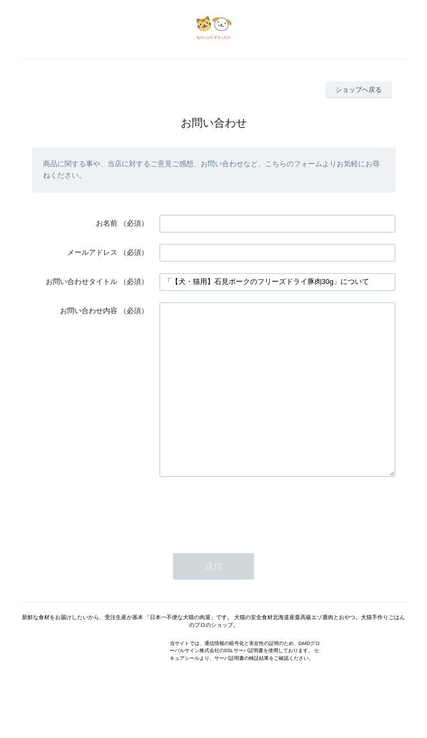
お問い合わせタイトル (81, 281)
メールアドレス (92, 252)
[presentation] (243, 542)
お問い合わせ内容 (88, 311)
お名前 (106, 223)
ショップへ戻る (359, 90)
